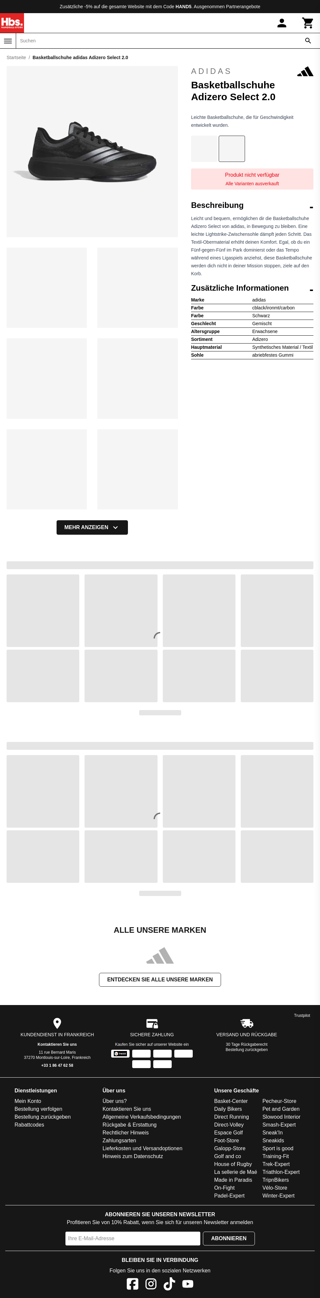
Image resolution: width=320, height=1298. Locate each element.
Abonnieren (229, 1238)
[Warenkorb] (308, 23)
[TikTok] (169, 1285)
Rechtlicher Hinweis (126, 1132)
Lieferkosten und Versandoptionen (143, 1148)
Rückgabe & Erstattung (130, 1125)
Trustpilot (302, 1015)
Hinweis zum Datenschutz (133, 1156)
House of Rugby (233, 1164)
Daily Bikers (228, 1109)
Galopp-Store (229, 1148)
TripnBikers (275, 1180)
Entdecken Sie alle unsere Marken (160, 979)
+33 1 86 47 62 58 (57, 1065)
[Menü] (8, 41)
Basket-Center (231, 1101)
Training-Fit (275, 1156)
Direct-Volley (229, 1125)
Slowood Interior (281, 1117)
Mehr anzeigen (92, 527)
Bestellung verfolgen (38, 1109)
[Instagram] (151, 1285)
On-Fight (224, 1188)
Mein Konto (27, 1101)
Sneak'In (272, 1132)
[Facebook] (132, 1285)
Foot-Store (226, 1140)
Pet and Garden (281, 1109)
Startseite (16, 57)
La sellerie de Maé (235, 1172)
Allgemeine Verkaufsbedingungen (142, 1117)
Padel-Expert (229, 1195)
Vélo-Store (274, 1188)
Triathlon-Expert (281, 1172)
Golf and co (227, 1156)
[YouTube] (187, 1285)
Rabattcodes (29, 1125)
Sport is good (277, 1148)
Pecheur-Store (279, 1101)
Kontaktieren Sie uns (57, 1044)
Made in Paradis (233, 1180)
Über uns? (115, 1101)
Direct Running (231, 1117)
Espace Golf (228, 1132)
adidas (252, 71)
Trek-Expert (276, 1164)
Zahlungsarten (119, 1140)
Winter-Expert (278, 1195)
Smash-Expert (279, 1125)
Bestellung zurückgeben (247, 1049)
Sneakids (273, 1140)
